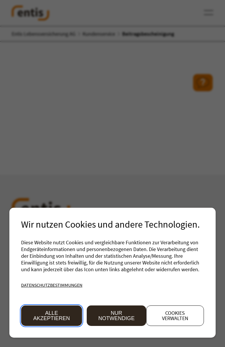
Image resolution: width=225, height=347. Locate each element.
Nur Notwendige (116, 315)
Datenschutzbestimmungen (51, 285)
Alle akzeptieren (51, 315)
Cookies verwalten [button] (175, 316)
